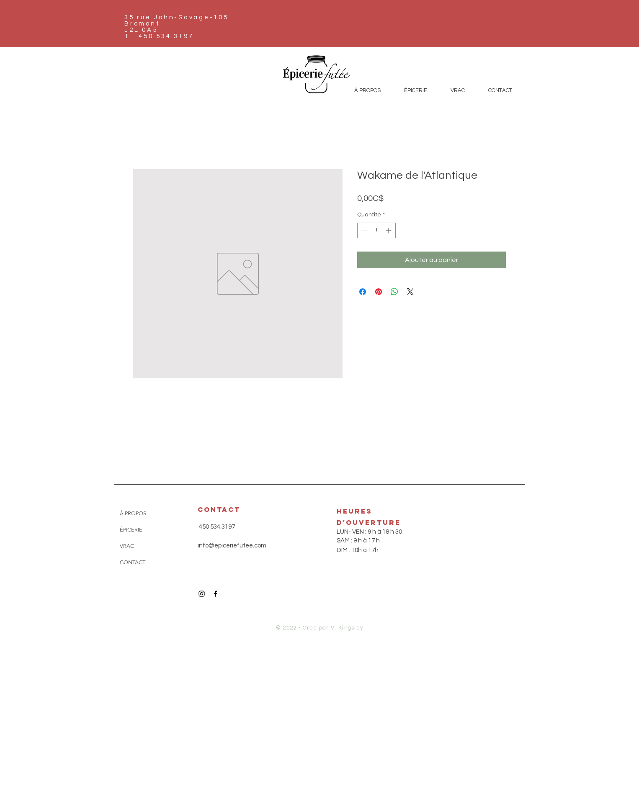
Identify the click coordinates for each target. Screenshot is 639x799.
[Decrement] (363, 230)
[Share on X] (410, 292)
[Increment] (389, 230)
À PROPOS (133, 513)
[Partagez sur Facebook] (363, 292)
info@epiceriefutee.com (232, 545)
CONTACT (132, 562)
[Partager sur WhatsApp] (394, 292)
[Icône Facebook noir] (215, 594)
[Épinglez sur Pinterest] (379, 292)
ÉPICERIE (131, 530)
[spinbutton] (376, 230)
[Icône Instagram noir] (202, 594)
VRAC (127, 546)
